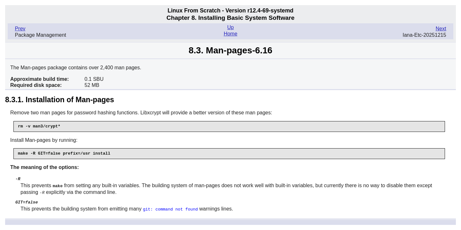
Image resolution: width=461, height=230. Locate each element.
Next (441, 28)
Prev (20, 28)
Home (231, 33)
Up (230, 27)
